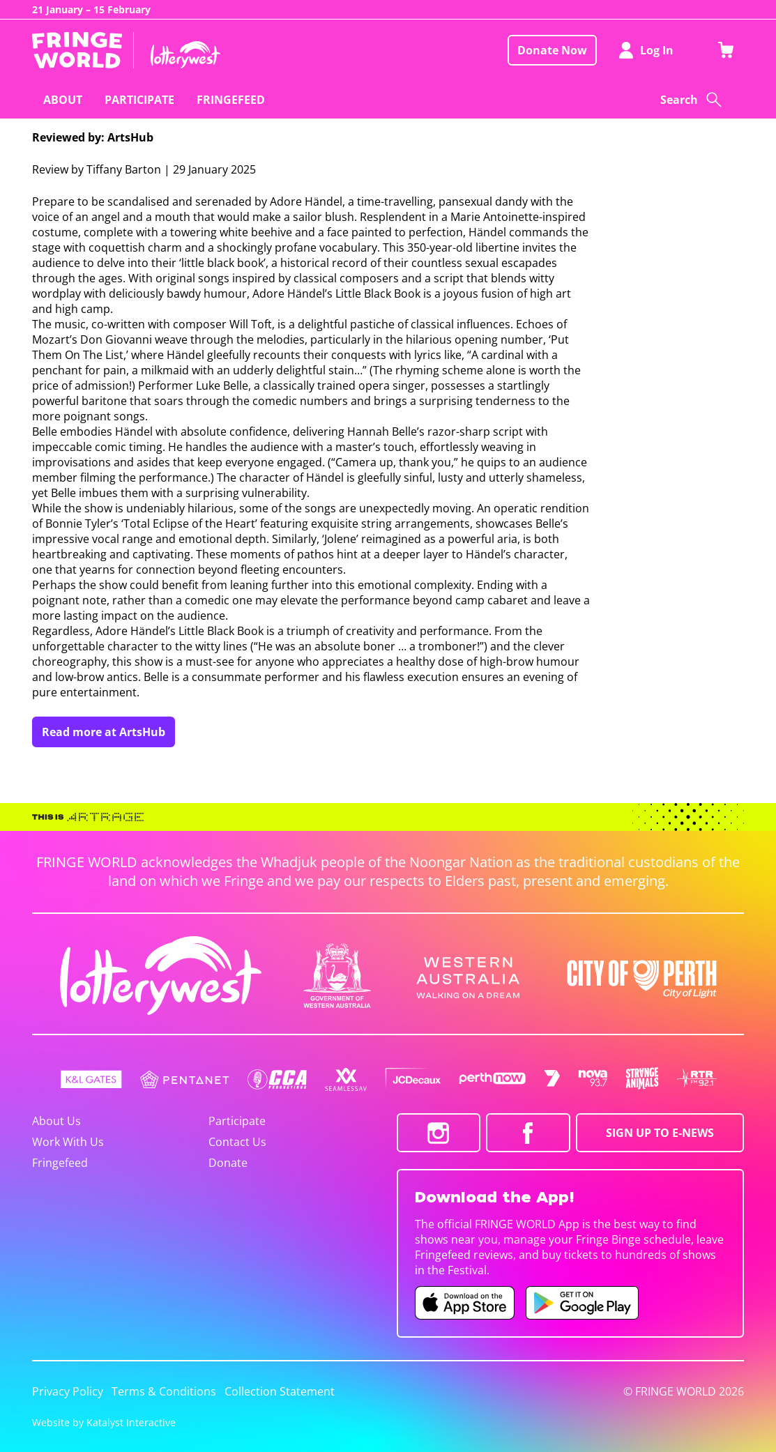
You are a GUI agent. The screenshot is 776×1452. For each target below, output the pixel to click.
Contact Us (237, 1141)
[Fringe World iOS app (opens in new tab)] (465, 1303)
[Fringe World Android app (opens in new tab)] (582, 1303)
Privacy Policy (67, 1391)
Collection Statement (280, 1391)
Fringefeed (60, 1162)
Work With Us (68, 1141)
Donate (228, 1162)
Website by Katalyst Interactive (104, 1422)
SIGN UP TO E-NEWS (660, 1132)
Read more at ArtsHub (103, 732)
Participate (237, 1121)
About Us (56, 1121)
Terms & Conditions (164, 1391)
